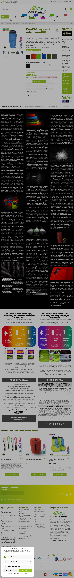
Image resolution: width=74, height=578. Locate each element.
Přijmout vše (25, 570)
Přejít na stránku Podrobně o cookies (17, 573)
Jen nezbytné (10, 570)
